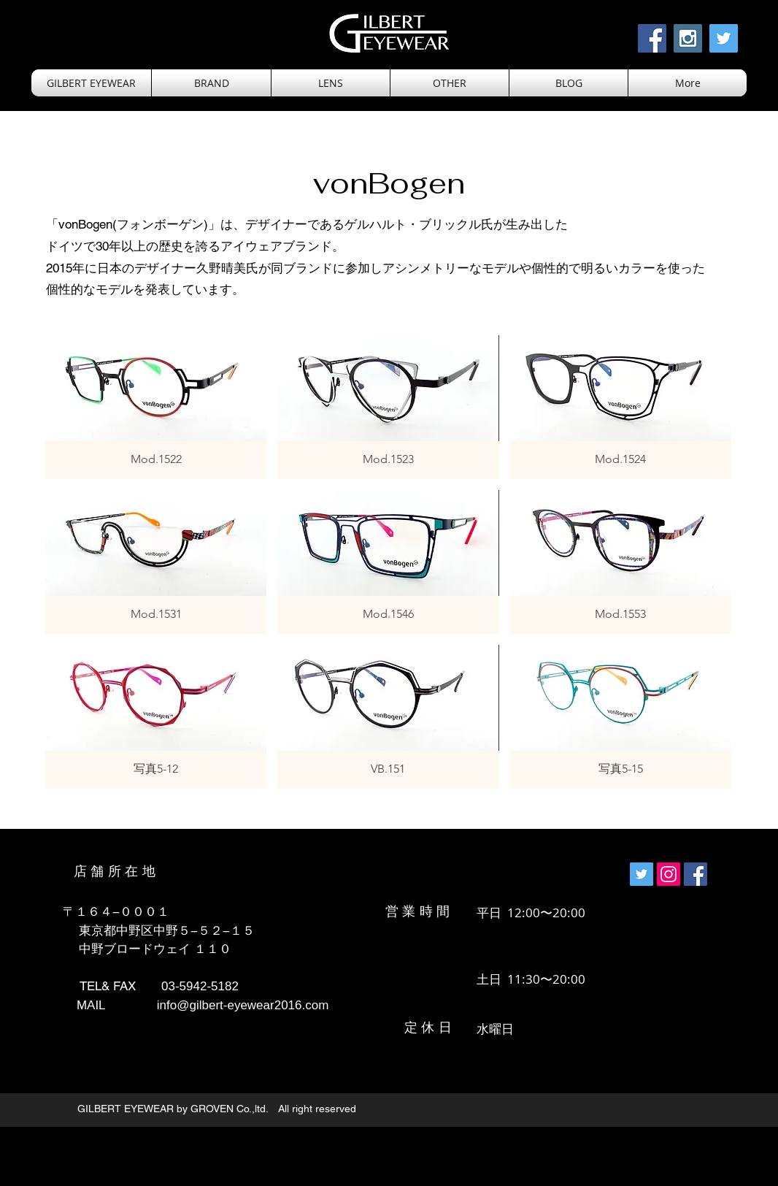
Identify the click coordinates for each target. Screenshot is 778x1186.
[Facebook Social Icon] (652, 38)
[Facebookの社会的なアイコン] (695, 874)
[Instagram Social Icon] (688, 38)
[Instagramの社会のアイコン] (668, 874)
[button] (330, 82)
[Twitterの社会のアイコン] (641, 874)
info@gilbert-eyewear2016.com (243, 1005)
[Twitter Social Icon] (723, 38)
